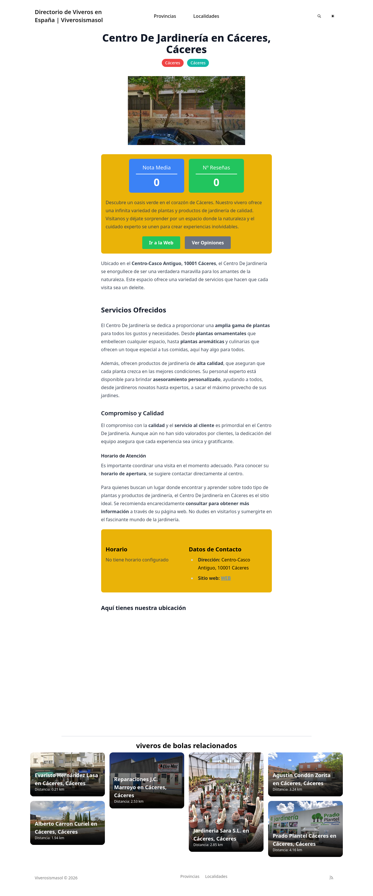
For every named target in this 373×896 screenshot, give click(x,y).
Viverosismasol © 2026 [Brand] (56, 877)
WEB (226, 578)
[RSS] (331, 878)
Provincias (165, 16)
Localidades (206, 16)
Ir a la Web (161, 243)
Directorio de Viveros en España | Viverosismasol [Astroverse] (69, 16)
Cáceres (172, 62)
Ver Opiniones (208, 243)
